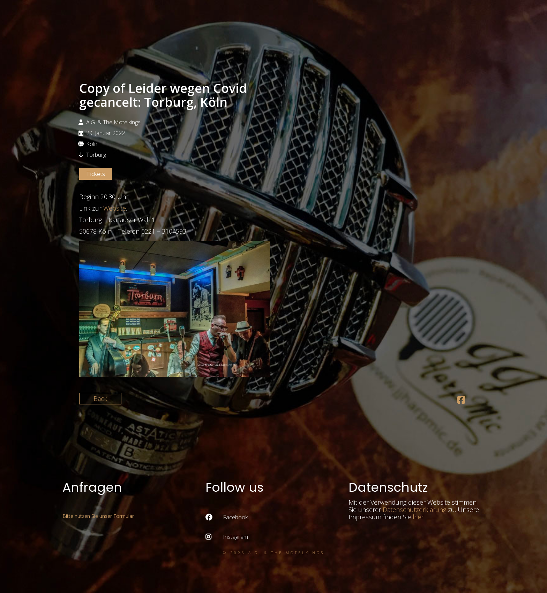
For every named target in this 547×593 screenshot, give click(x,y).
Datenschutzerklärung (414, 509)
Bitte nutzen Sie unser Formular (98, 516)
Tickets (95, 174)
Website (114, 208)
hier (418, 517)
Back (100, 398)
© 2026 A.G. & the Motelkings (273, 552)
